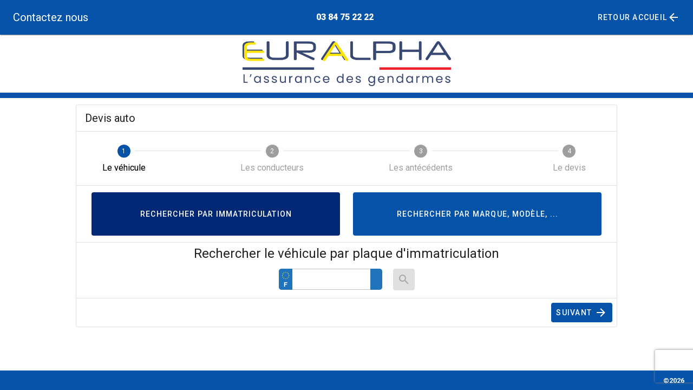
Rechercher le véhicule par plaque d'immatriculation (346, 253)
